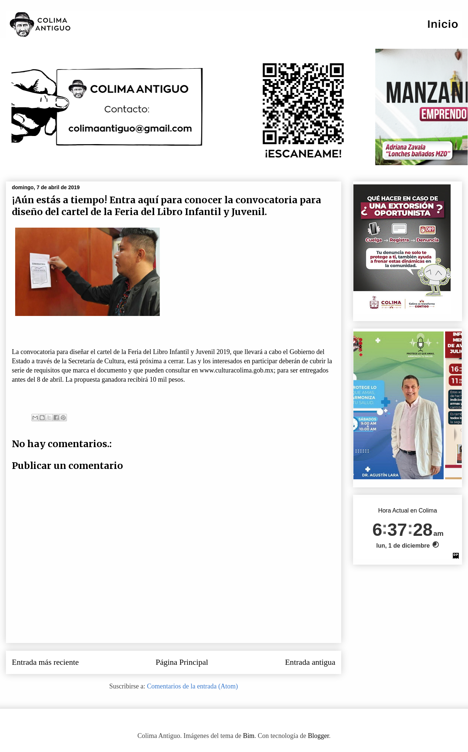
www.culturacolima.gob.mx (237, 370)
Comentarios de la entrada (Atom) (192, 686)
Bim (248, 735)
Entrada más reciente (45, 662)
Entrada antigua (310, 662)
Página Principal (182, 662)
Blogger (318, 735)
